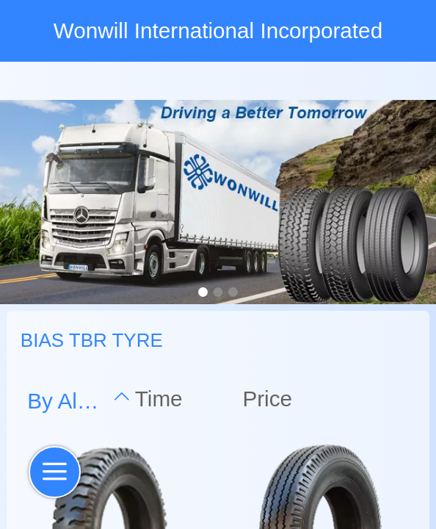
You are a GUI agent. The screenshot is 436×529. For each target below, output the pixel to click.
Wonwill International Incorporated (218, 30)
